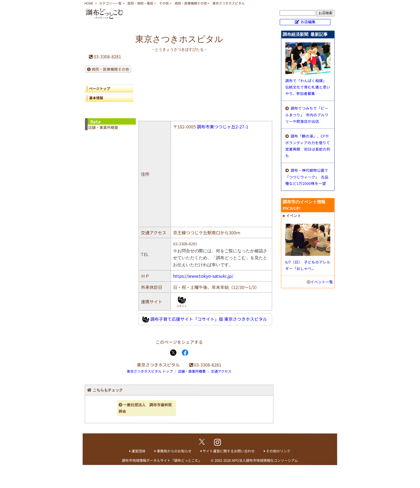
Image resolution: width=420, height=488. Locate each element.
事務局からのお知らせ (174, 450)
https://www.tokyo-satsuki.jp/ (203, 276)
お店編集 (308, 21)
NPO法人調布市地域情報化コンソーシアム (265, 460)
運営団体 (138, 450)
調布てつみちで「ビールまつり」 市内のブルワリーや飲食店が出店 (306, 114)
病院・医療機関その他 (191, 3)
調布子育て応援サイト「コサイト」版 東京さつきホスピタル (204, 319)
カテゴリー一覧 (110, 3)
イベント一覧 (321, 281)
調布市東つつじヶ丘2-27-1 (222, 126)
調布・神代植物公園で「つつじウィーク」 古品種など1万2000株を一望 (306, 176)
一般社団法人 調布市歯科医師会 (145, 408)
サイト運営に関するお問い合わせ (228, 450)
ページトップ (99, 88)
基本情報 (96, 97)
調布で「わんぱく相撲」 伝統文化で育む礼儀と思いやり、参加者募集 (307, 87)
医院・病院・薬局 (140, 3)
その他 (164, 3)
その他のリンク (278, 450)
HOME (88, 3)
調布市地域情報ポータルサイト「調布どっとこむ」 (162, 460)
